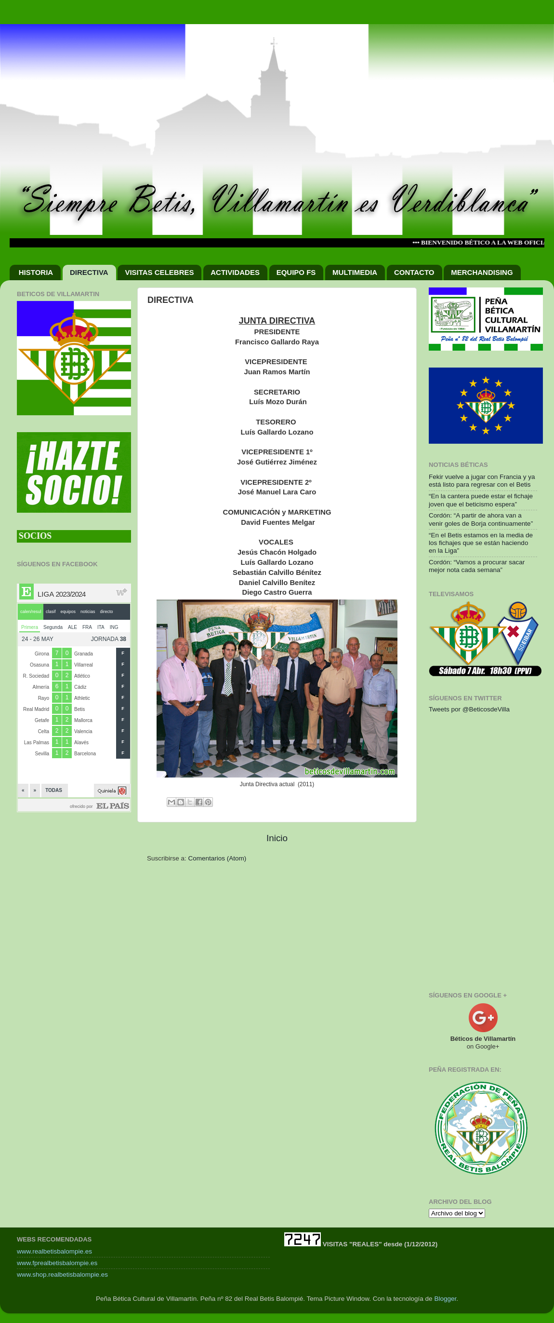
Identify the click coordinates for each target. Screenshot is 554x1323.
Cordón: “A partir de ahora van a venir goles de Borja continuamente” (481, 519)
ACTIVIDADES (235, 272)
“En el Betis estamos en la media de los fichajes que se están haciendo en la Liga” (481, 543)
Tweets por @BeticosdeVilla (469, 709)
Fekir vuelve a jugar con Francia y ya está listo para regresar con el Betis (482, 480)
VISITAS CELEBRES (159, 272)
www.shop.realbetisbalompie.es (62, 1274)
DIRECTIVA (89, 272)
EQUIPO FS (296, 272)
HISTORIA (36, 272)
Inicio (277, 838)
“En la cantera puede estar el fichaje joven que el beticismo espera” (481, 499)
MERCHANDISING (482, 272)
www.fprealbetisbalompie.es (57, 1263)
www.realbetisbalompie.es (54, 1251)
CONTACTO (414, 272)
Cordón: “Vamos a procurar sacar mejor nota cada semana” (477, 566)
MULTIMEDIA (354, 272)
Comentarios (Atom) (217, 858)
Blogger (445, 1298)
